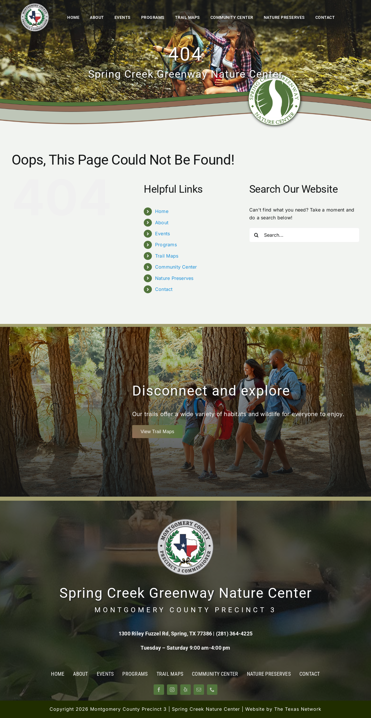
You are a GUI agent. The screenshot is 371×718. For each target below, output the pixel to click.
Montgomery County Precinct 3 (128, 709)
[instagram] (172, 689)
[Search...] (304, 235)
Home (161, 211)
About (161, 222)
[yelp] (185, 689)
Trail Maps (166, 256)
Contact (164, 289)
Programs (166, 244)
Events (162, 233)
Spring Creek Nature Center (206, 709)
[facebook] (159, 689)
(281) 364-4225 (234, 633)
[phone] (212, 689)
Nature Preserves (174, 278)
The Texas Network (297, 709)
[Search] (256, 235)
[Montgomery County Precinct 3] (34, 5)
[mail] (199, 689)
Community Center (176, 267)
